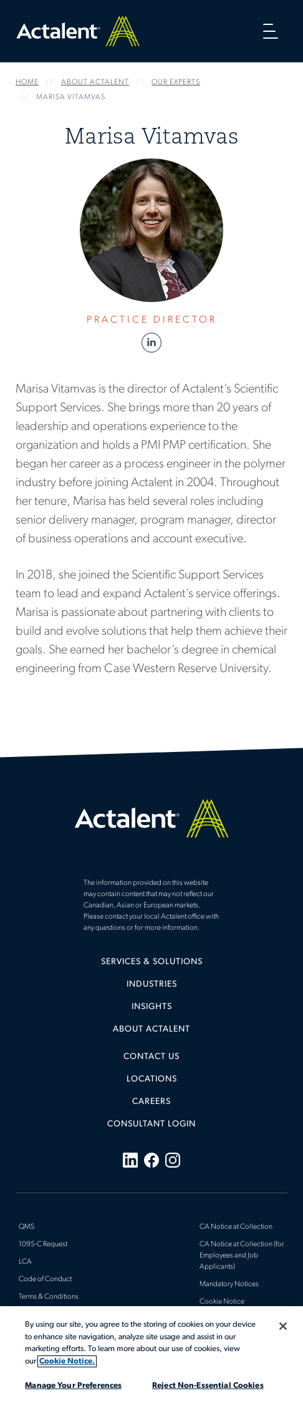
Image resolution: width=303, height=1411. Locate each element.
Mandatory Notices (229, 1284)
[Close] (283, 1326)
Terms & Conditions (49, 1297)
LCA (25, 1262)
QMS (26, 1227)
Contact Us (151, 1057)
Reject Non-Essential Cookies (208, 1386)
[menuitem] (151, 966)
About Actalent (151, 1029)
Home (78, 31)
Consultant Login (151, 1124)
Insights (152, 1007)
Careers (151, 1101)
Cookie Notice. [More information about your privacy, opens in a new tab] (67, 1361)
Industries (152, 984)
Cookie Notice (222, 1302)
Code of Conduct (45, 1279)
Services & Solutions (152, 962)
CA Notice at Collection (236, 1227)
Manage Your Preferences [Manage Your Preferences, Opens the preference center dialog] (73, 1386)
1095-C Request (43, 1244)
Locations (152, 1079)
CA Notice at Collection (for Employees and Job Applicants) (242, 1256)
